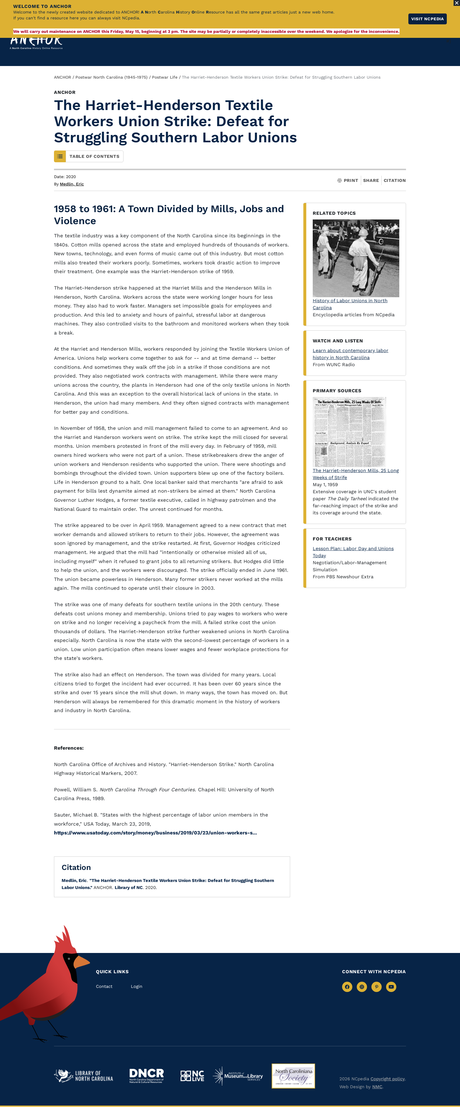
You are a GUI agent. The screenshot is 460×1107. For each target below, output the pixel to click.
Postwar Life (164, 77)
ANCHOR (62, 77)
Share (371, 180)
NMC (377, 1086)
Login (136, 986)
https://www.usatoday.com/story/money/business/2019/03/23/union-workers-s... (155, 833)
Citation (395, 180)
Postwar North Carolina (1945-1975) (111, 77)
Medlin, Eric (72, 184)
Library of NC (129, 887)
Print (347, 180)
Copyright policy (388, 1078)
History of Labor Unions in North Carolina (356, 264)
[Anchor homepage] (36, 41)
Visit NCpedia (427, 18)
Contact (104, 986)
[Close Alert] (457, 3)
